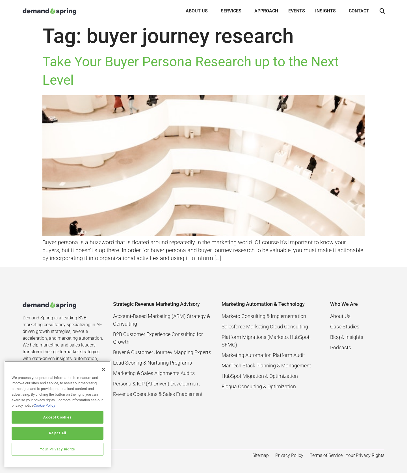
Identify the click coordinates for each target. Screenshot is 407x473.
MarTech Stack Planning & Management (266, 366)
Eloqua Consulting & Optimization (259, 386)
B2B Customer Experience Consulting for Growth (158, 338)
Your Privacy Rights (57, 449)
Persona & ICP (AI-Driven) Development (156, 384)
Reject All (57, 433)
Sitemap (260, 455)
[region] (58, 414)
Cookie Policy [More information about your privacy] (44, 405)
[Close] (103, 369)
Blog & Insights (346, 337)
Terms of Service (326, 455)
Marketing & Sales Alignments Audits (154, 373)
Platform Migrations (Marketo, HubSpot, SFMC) (266, 341)
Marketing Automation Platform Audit (263, 355)
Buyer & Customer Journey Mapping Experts (162, 352)
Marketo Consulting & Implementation (264, 316)
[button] (382, 11)
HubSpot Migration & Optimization (260, 376)
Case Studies (344, 327)
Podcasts (340, 347)
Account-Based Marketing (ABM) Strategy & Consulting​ (161, 320)
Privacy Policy (289, 455)
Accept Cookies (57, 417)
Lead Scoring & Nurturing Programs (152, 363)
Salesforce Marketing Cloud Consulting (265, 327)
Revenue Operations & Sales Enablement (158, 394)
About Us (340, 316)
